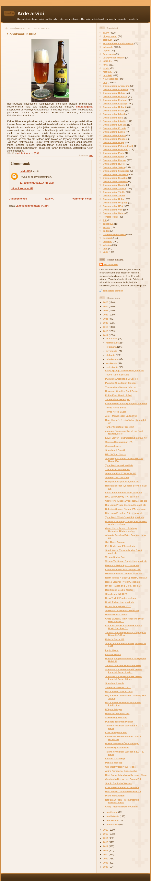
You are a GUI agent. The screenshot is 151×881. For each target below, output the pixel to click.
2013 (106, 842)
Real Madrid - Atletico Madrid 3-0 (123, 791)
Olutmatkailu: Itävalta (114, 121)
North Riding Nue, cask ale (119, 602)
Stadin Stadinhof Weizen (118, 783)
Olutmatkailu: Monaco (115, 139)
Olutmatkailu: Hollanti (115, 107)
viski (105, 252)
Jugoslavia (109, 54)
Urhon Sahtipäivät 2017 (118, 606)
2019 (106, 327)
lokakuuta (111, 346)
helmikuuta (112, 820)
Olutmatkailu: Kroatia (114, 128)
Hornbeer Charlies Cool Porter (121, 391)
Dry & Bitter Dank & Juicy (119, 691)
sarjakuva (108, 223)
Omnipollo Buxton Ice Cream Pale (123, 779)
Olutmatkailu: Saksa (114, 167)
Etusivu (49, 198)
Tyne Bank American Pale (119, 465)
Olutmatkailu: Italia (113, 117)
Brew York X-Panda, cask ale (120, 598)
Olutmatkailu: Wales (114, 213)
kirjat (105, 64)
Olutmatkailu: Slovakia (115, 178)
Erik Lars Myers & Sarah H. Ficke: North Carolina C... (123, 627)
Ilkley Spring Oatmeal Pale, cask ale (124, 370)
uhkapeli (107, 241)
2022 (106, 314)
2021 (106, 318)
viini (105, 248)
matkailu (107, 71)
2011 (106, 850)
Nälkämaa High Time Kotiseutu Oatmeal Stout (122, 801)
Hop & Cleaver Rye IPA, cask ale (122, 581)
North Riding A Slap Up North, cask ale (126, 577)
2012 (106, 846)
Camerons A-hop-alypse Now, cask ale (126, 500)
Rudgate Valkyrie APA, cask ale (122, 481)
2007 (106, 867)
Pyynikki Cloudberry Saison (120, 383)
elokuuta (111, 355)
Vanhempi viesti (82, 198)
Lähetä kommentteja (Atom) (32, 205)
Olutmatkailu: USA (113, 206)
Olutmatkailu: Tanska (114, 188)
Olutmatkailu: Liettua (114, 135)
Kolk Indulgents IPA (116, 732)
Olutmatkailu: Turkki (114, 195)
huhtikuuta (112, 812)
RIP (105, 220)
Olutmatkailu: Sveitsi (114, 185)
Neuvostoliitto (110, 78)
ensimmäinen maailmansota (118, 43)
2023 (106, 310)
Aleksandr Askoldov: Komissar (122, 610)
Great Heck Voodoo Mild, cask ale (123, 492)
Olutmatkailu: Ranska (114, 160)
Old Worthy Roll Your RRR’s (120, 766)
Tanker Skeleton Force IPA (119, 426)
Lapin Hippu (112, 650)
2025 (106, 302)
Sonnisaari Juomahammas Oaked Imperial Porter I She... (123, 677)
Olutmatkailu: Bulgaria (115, 96)
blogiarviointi (110, 36)
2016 (106, 829)
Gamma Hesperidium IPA (119, 442)
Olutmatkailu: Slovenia (115, 181)
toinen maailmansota (114, 234)
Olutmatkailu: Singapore (116, 170)
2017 (106, 335)
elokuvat (107, 39)
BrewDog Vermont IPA (117, 713)
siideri (106, 231)
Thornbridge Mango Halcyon (120, 387)
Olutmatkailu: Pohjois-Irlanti (118, 146)
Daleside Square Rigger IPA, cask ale (125, 509)
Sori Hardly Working (116, 717)
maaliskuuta (113, 816)
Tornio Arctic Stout (115, 407)
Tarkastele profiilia (113, 290)
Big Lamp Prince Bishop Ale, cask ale (125, 505)
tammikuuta (112, 824)
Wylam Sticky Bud (115, 557)
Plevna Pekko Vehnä (116, 614)
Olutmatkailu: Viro (112, 209)
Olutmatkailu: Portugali (115, 149)
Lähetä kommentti (22, 188)
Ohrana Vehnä (113, 654)
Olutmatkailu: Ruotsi (114, 163)
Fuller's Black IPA (114, 639)
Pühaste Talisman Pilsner (119, 721)
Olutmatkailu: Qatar (113, 156)
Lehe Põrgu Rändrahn (117, 747)
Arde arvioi (30, 13)
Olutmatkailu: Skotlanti (115, 174)
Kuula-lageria (84, 106)
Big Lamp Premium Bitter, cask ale (124, 513)
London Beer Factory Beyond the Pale (126, 403)
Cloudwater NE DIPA (116, 594)
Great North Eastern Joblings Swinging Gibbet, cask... (121, 529)
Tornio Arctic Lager (115, 411)
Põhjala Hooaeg (113, 762)
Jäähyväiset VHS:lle (113, 57)
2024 (106, 306)
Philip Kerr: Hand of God (118, 395)
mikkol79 (25, 171)
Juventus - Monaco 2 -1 (118, 687)
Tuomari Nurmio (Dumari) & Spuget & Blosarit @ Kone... (125, 633)
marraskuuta (113, 342)
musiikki (107, 75)
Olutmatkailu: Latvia (114, 131)
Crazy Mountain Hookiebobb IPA (123, 569)
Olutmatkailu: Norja (113, 142)
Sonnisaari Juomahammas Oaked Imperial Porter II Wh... (123, 670)
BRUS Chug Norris (115, 454)
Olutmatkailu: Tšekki (114, 192)
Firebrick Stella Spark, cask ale (122, 565)
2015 (106, 834)
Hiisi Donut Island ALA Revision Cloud (126, 775)
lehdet (106, 68)
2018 (106, 331)
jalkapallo (108, 47)
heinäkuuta (112, 359)
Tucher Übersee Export (117, 399)
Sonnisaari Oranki (115, 450)
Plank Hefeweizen (114, 795)
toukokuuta (112, 367)
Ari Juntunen (110, 264)
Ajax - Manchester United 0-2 (121, 416)
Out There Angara (114, 542)
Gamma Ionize (113, 446)
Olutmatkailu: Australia (115, 89)
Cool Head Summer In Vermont (122, 787)
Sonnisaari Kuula (114, 683)
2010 (106, 854)
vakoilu (107, 245)
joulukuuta (112, 338)
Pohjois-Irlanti (110, 216)
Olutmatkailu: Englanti (115, 100)
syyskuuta (112, 351)
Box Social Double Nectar (119, 590)
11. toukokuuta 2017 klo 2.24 (37, 182)
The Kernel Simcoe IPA (117, 469)
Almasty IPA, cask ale (117, 477)
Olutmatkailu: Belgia (114, 93)
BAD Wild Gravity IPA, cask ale (122, 496)
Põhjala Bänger (113, 709)
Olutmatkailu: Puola (113, 153)
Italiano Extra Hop (115, 758)
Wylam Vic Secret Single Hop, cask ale (126, 561)
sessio (106, 227)
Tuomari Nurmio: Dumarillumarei (123, 665)
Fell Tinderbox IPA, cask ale (120, 546)
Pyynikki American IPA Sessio (121, 378)
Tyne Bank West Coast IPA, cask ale (124, 517)
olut (91, 155)
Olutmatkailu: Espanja (115, 103)
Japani (106, 50)
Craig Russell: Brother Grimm (121, 806)
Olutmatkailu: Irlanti (113, 110)
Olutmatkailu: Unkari (114, 199)
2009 (106, 858)
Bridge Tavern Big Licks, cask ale (123, 585)
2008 (106, 862)
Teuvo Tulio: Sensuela (117, 374)
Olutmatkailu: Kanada (114, 124)
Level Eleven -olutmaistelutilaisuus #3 (125, 437)
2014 (106, 838)
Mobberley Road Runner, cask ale (123, 573)
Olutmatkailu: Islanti (114, 114)
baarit (106, 32)
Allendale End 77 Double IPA (120, 473)
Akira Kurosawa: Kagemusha (121, 771)
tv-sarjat (107, 238)
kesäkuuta (112, 363)
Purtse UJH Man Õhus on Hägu (122, 743)
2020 (106, 323)
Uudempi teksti (18, 198)
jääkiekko (108, 61)
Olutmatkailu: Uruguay (115, 202)
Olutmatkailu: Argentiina (116, 86)
